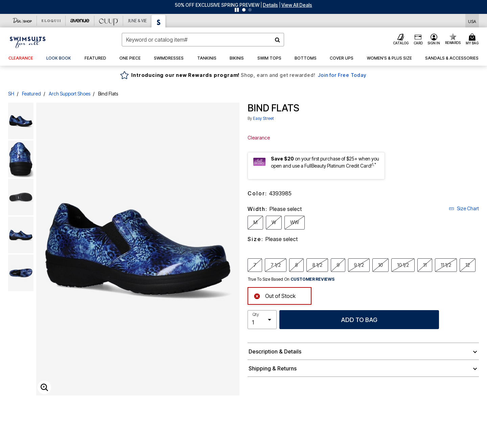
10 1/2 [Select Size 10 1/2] (403, 265)
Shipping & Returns (273, 368)
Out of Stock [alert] (275, 295)
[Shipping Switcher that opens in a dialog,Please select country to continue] (472, 21)
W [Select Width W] (274, 222)
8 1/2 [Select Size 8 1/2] (317, 265)
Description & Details (275, 351)
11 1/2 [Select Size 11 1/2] (446, 265)
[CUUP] (108, 21)
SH (11, 93)
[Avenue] (80, 21)
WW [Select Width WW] (294, 222)
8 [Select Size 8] (296, 265)
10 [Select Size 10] (380, 265)
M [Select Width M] (255, 222)
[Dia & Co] (22, 21)
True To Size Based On (291, 279)
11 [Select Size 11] (424, 265)
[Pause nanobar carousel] (236, 10)
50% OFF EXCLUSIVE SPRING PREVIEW (217, 5)
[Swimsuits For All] (158, 21)
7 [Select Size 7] (254, 265)
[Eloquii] (51, 21)
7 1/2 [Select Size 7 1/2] (276, 265)
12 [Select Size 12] (467, 265)
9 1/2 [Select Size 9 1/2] (359, 265)
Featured (31, 93)
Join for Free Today (342, 75)
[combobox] (203, 39)
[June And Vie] (137, 21)
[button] (270, 5)
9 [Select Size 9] (338, 265)
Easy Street (263, 118)
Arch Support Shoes (69, 93)
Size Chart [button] (464, 208)
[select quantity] (262, 319)
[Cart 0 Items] (473, 39)
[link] (58, 58)
